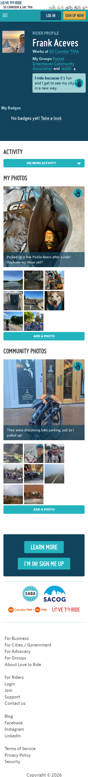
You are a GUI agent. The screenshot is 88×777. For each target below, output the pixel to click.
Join (8, 690)
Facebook (14, 722)
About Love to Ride (23, 664)
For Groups (15, 657)
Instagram (14, 729)
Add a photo (44, 336)
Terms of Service (20, 748)
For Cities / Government (28, 644)
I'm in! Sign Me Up (44, 563)
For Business (17, 638)
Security (12, 761)
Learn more (44, 547)
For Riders (14, 677)
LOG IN (50, 15)
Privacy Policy (18, 755)
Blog (9, 716)
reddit (66, 68)
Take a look (51, 118)
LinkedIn (13, 735)
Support (12, 696)
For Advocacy (18, 651)
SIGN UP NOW (74, 15)
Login (10, 683)
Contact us (15, 703)
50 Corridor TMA (64, 51)
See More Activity (41, 163)
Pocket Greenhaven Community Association (53, 63)
